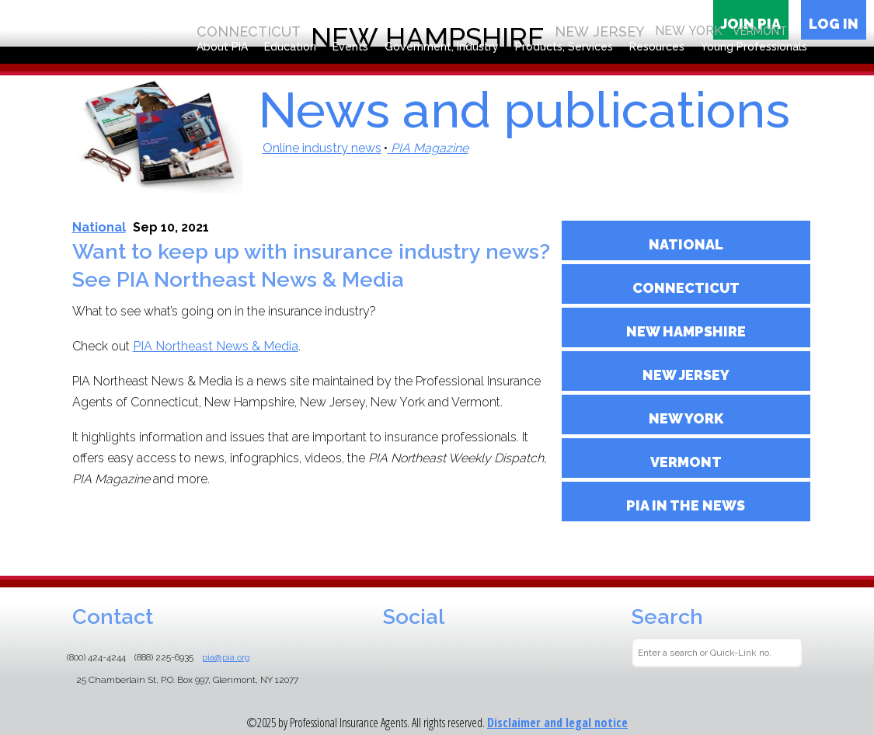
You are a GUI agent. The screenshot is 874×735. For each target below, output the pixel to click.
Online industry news (322, 148)
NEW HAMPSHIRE (686, 331)
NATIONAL (686, 244)
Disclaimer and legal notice (557, 722)
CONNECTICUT (686, 288)
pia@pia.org (226, 657)
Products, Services (564, 46)
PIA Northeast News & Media (215, 346)
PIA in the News (685, 505)
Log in (833, 24)
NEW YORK (686, 418)
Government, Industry (442, 46)
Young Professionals (754, 46)
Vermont (686, 462)
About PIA (222, 46)
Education (290, 46)
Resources (656, 46)
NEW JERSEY (685, 375)
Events (350, 46)
